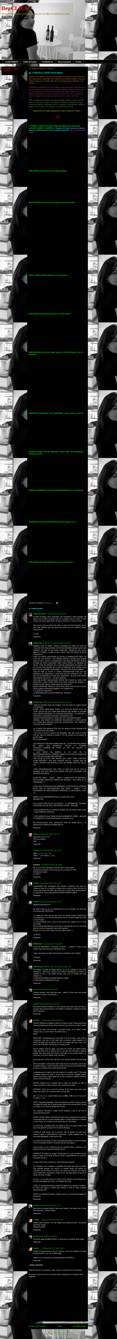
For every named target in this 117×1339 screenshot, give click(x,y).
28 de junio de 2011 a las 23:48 (52, 1248)
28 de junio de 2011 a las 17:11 (49, 1205)
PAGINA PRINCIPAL (12, 62)
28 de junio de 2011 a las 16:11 (52, 1020)
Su (34, 989)
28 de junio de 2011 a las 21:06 (52, 1220)
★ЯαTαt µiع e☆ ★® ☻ (41, 643)
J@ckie (36, 883)
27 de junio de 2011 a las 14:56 (50, 850)
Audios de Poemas (30, 62)
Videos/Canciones (64, 62)
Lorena (35, 1004)
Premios (78, 62)
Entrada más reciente (37, 1326)
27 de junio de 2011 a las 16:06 (51, 865)
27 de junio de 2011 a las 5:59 (56, 614)
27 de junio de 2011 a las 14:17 (49, 834)
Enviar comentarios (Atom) (62, 1333)
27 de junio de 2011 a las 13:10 (60, 702)
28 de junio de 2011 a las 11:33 (46, 989)
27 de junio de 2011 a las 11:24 (60, 643)
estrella (36, 902)
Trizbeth (36, 1020)
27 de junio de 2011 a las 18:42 (52, 944)
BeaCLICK (15, 8)
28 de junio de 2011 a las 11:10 (60, 967)
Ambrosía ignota (39, 614)
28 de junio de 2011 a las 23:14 (46, 1236)
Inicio (60, 1326)
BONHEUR (37, 944)
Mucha (35, 834)
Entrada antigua (80, 1326)
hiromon (36, 850)
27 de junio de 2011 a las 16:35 (49, 883)
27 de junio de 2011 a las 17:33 (49, 902)
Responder (37, 637)
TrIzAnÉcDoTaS (47, 62)
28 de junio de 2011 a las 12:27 (49, 1004)
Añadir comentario (36, 1265)
